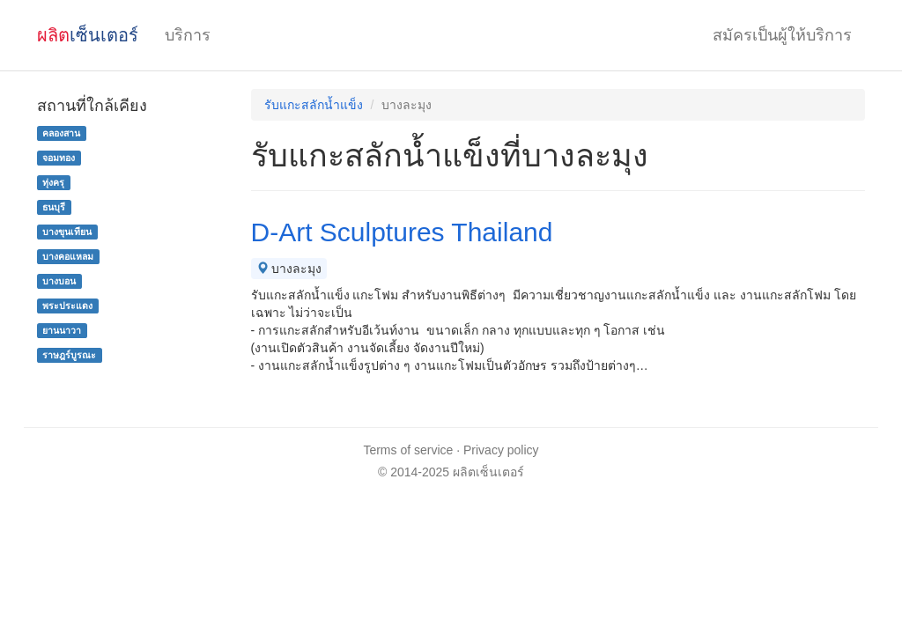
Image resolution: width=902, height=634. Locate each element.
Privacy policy (501, 450)
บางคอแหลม (67, 256)
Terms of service (408, 450)
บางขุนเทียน (67, 231)
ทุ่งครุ (53, 182)
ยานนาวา (61, 330)
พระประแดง (67, 305)
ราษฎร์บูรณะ (69, 355)
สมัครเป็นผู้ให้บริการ (782, 35)
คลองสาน (61, 133)
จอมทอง (58, 157)
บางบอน (59, 281)
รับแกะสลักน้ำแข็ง (313, 105)
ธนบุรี (53, 207)
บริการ (188, 35)
